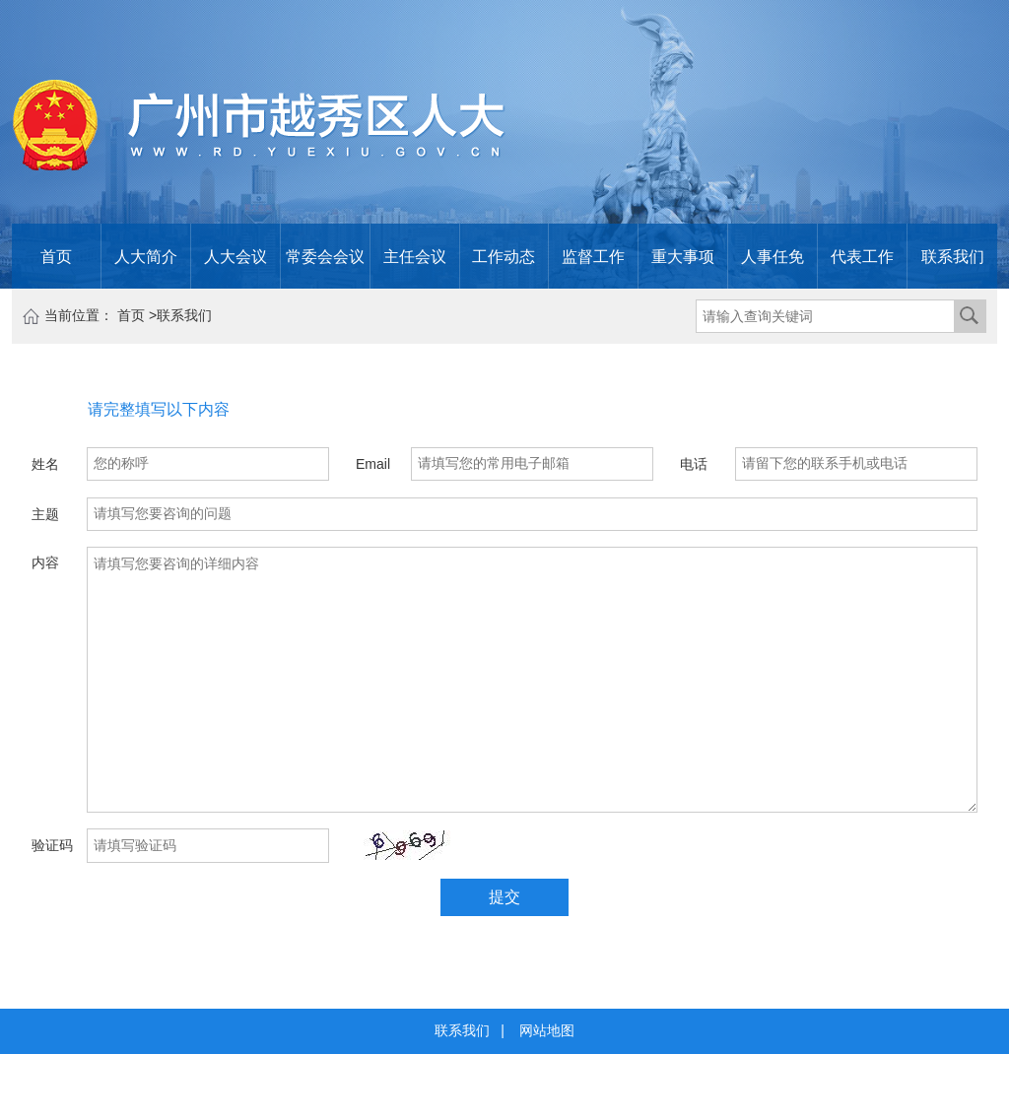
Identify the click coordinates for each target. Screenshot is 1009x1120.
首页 (56, 256)
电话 (693, 464)
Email (373, 464)
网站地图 (546, 1030)
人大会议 (235, 256)
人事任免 (772, 256)
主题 (45, 514)
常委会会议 (325, 256)
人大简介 (145, 256)
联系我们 (952, 256)
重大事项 (682, 256)
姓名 (45, 464)
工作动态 (503, 256)
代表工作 (862, 256)
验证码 (52, 845)
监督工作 (593, 256)
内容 (45, 562)
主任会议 (414, 256)
